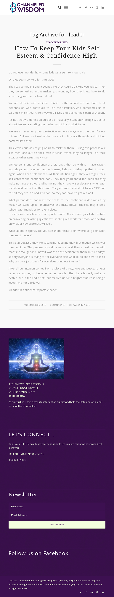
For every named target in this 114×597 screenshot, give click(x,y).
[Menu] (66, 7)
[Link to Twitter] (80, 7)
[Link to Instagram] (97, 7)
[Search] (58, 7)
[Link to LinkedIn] (102, 7)
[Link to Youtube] (91, 7)
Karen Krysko (81, 305)
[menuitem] (58, 7)
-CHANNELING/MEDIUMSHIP (24, 388)
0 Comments (57, 305)
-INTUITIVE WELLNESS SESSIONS (26, 384)
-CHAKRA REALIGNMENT (22, 392)
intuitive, (20, 402)
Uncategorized (57, 42)
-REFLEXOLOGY (17, 396)
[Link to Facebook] (86, 7)
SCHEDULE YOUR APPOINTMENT (26, 454)
